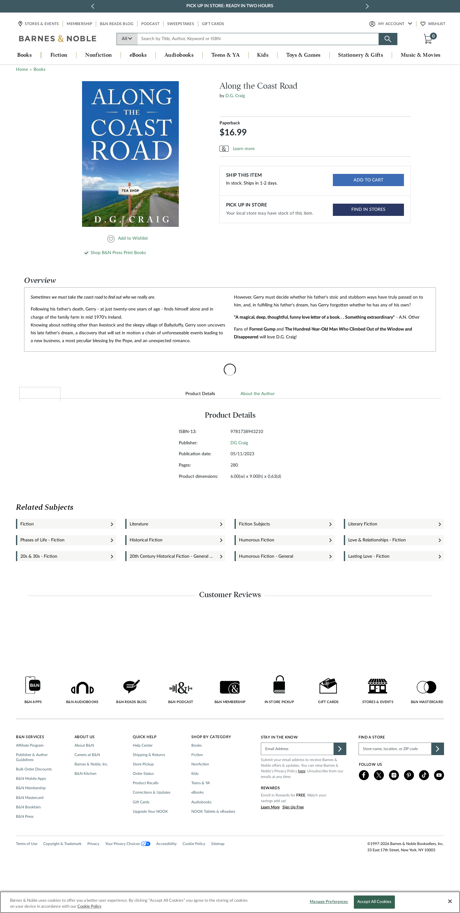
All (127, 39)
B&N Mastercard (30, 817)
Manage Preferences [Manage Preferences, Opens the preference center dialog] (329, 902)
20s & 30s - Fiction (38, 582)
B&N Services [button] (30, 756)
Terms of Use (26, 863)
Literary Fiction (362, 549)
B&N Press (25, 836)
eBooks (197, 812)
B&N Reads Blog (117, 24)
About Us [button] (85, 756)
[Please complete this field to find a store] (395, 768)
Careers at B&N (87, 774)
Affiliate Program (30, 765)
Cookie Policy (194, 863)
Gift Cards (213, 24)
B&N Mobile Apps (31, 798)
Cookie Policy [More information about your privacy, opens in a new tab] (89, 907)
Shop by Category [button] (211, 756)
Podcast (150, 24)
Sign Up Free (293, 826)
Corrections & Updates (151, 812)
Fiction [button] (59, 55)
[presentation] (230, 395)
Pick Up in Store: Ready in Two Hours (229, 6)
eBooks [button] (138, 55)
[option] (131, 179)
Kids (195, 793)
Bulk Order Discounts (34, 789)
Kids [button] (262, 55)
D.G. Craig (235, 121)
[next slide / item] (367, 6)
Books (196, 765)
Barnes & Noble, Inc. (91, 783)
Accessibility (166, 863)
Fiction (27, 549)
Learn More (270, 826)
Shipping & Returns (149, 774)
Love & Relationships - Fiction (377, 565)
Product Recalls (145, 803)
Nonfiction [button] (98, 55)
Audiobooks (201, 821)
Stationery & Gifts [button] (360, 55)
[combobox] (258, 39)
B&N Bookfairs (28, 826)
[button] (429, 38)
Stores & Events (41, 24)
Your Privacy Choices (127, 863)
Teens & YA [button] (225, 55)
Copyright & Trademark (62, 863)
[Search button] (388, 39)
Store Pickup (143, 783)
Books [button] (24, 55)
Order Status (143, 793)
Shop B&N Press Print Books (118, 278)
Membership (79, 24)
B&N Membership (31, 808)
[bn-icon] (58, 39)
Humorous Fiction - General (266, 582)
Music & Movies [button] (421, 55)
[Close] (450, 901)
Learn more (244, 174)
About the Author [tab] (257, 419)
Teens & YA (200, 803)
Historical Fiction (146, 565)
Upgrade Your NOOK (150, 831)
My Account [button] (391, 24)
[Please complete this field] (297, 768)
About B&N (84, 765)
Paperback (230, 148)
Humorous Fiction (256, 565)
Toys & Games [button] (303, 55)
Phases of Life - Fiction (42, 565)
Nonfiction (200, 783)
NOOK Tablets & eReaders (213, 831)
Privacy (93, 863)
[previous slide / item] (93, 6)
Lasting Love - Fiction (369, 582)
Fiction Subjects (254, 549)
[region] (230, 902)
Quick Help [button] (144, 756)
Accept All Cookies (374, 902)
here (301, 790)
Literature (139, 549)
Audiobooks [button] (179, 55)
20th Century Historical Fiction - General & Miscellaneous (172, 582)
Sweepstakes (180, 24)
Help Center (142, 765)
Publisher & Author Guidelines (32, 776)
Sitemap (218, 863)
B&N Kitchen (85, 793)
